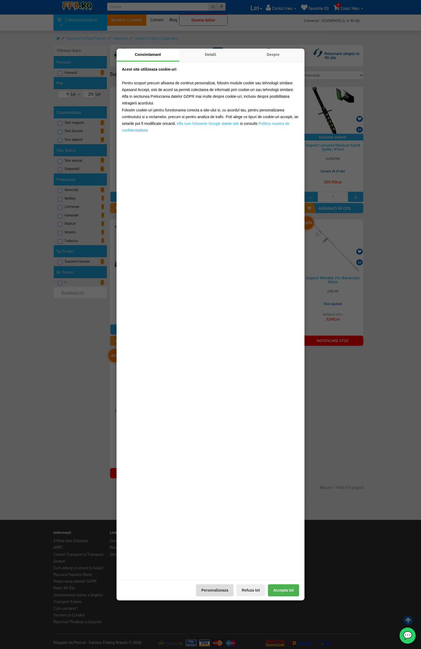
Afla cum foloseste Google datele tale (208, 123)
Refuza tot (251, 590)
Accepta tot (283, 590)
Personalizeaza (214, 590)
